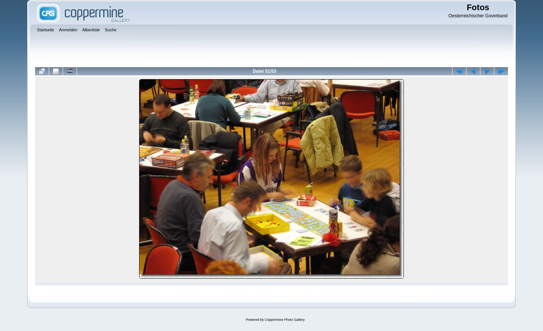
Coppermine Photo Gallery (285, 320)
